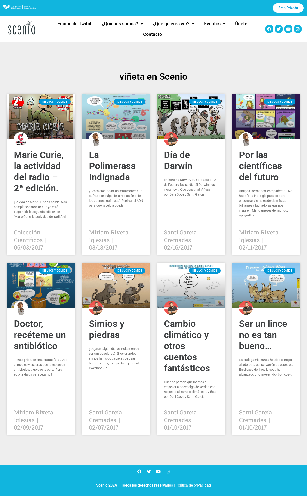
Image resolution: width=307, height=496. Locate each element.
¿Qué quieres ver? (174, 23)
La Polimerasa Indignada (112, 166)
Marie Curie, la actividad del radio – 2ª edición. (39, 171)
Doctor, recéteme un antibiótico (40, 334)
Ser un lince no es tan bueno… (263, 334)
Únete (241, 23)
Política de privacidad (193, 485)
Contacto (152, 34)
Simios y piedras (106, 329)
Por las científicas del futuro (260, 166)
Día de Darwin (178, 160)
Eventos (215, 23)
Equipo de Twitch (75, 23)
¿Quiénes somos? (122, 23)
